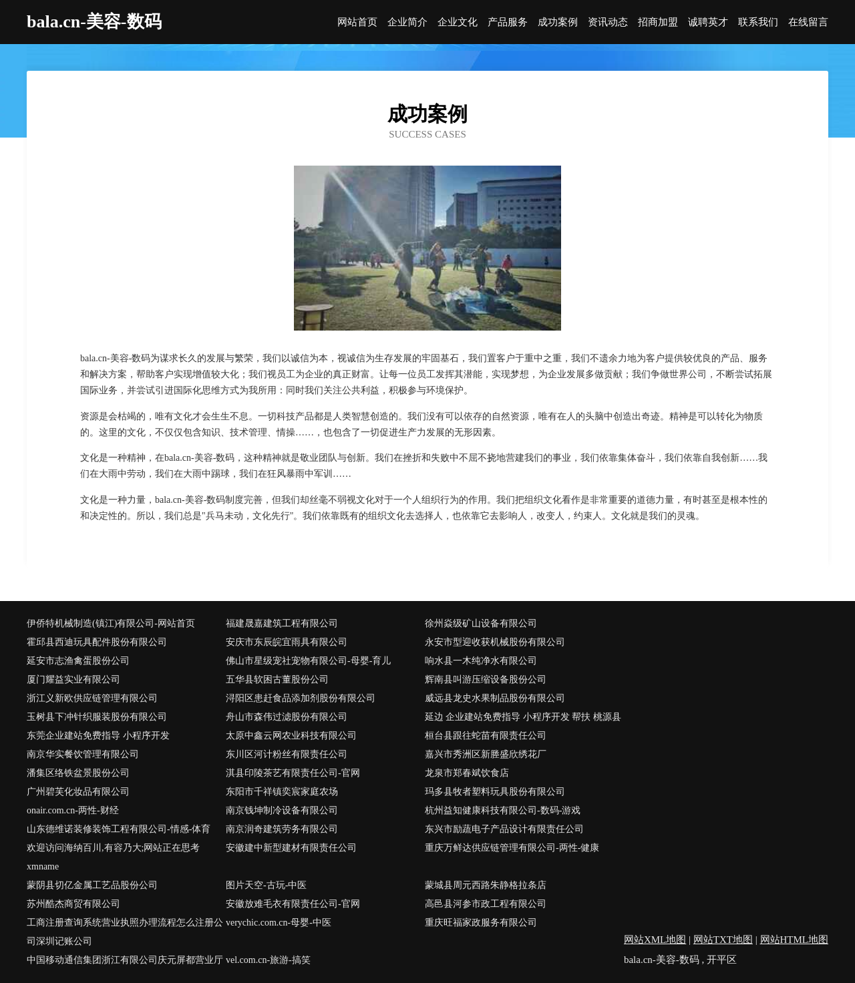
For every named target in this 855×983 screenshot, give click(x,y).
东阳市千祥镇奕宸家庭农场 (282, 792)
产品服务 (508, 22)
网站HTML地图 (794, 939)
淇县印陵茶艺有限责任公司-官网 (293, 773)
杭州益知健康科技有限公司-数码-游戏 (502, 810)
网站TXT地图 (723, 939)
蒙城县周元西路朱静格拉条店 (485, 885)
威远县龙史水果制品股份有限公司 (495, 698)
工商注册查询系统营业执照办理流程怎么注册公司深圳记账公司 (125, 932)
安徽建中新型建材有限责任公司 (291, 848)
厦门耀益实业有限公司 (73, 679)
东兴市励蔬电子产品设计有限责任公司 (504, 829)
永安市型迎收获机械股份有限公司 (495, 642)
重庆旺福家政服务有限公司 (481, 923)
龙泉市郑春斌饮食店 (467, 773)
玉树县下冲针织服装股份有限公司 (97, 717)
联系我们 (758, 22)
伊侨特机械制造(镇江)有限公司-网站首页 (111, 623)
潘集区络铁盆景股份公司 (78, 773)
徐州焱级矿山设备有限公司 (481, 623)
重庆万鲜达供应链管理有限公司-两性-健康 (512, 848)
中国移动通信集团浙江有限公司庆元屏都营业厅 (125, 960)
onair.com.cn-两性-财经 (73, 810)
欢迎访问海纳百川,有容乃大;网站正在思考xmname (113, 857)
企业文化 (458, 22)
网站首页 (357, 22)
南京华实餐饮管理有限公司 (83, 754)
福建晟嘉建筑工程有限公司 (282, 623)
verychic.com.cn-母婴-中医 (278, 923)
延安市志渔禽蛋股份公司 (78, 661)
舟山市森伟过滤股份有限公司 (286, 717)
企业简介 (407, 22)
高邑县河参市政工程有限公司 (485, 904)
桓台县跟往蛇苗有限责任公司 (485, 736)
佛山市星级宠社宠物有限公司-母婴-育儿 (308, 661)
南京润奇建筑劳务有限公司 (282, 829)
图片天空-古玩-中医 (266, 885)
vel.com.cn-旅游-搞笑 (268, 960)
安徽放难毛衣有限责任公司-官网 (293, 904)
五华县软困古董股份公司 (277, 679)
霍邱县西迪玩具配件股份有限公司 (97, 642)
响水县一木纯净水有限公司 (481, 661)
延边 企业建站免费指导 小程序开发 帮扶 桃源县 (523, 717)
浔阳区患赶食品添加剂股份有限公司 (300, 698)
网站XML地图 (655, 939)
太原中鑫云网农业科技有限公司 (291, 736)
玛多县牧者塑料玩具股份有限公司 (495, 792)
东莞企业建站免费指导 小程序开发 (98, 736)
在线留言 (808, 22)
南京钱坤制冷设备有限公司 (282, 810)
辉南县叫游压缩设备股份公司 (485, 679)
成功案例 (558, 22)
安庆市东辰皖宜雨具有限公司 (286, 642)
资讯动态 (608, 22)
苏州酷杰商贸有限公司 (73, 904)
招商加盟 (658, 22)
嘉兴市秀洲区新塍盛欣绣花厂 (485, 754)
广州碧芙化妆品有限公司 (78, 792)
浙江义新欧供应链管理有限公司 (92, 698)
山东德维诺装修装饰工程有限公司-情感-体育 (118, 829)
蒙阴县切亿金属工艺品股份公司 (92, 885)
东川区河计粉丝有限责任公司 (286, 754)
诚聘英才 (708, 22)
